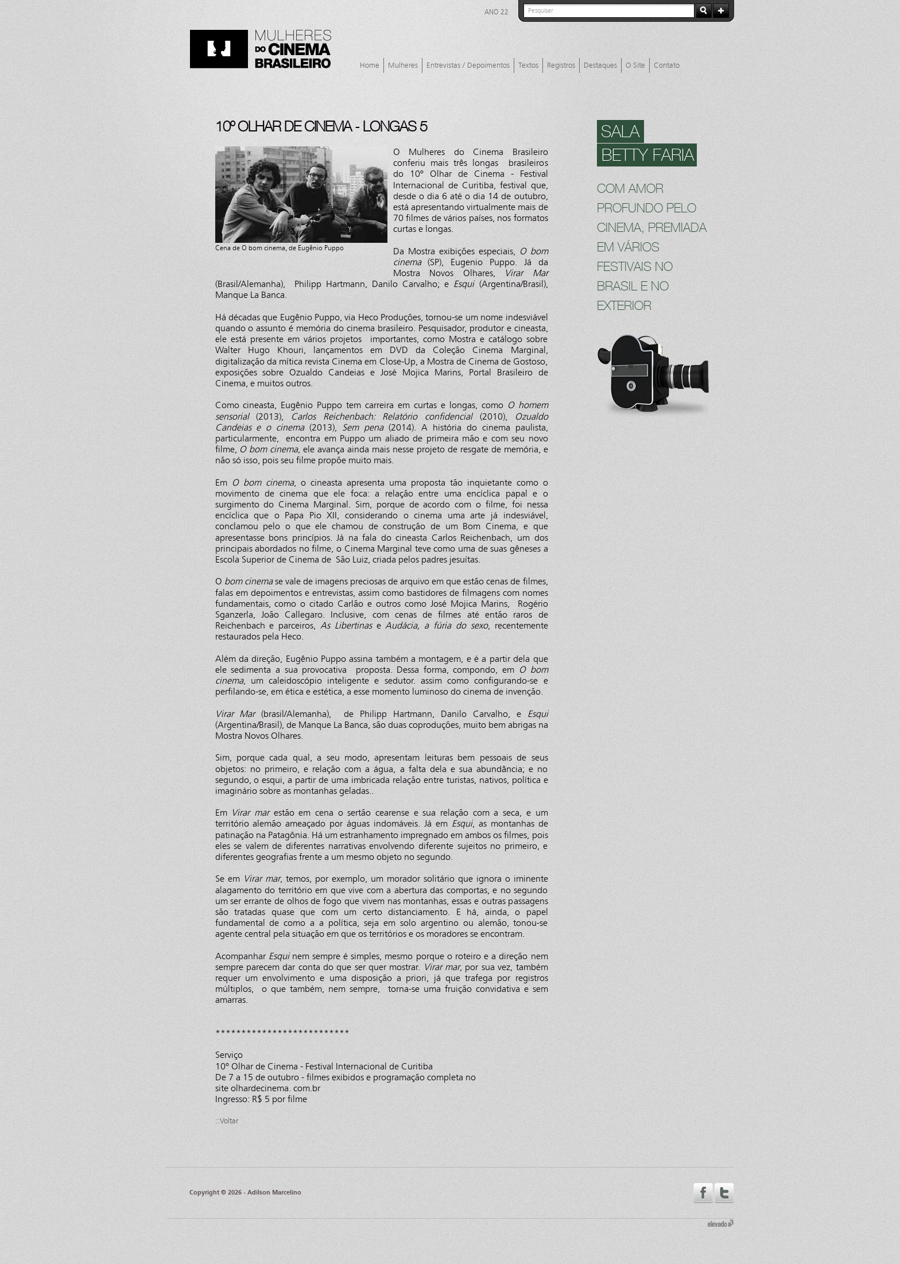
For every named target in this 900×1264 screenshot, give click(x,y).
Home (369, 65)
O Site (635, 65)
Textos (528, 65)
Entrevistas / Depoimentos (468, 65)
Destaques (600, 65)
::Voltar (226, 1121)
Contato (667, 65)
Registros (561, 65)
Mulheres (403, 65)
